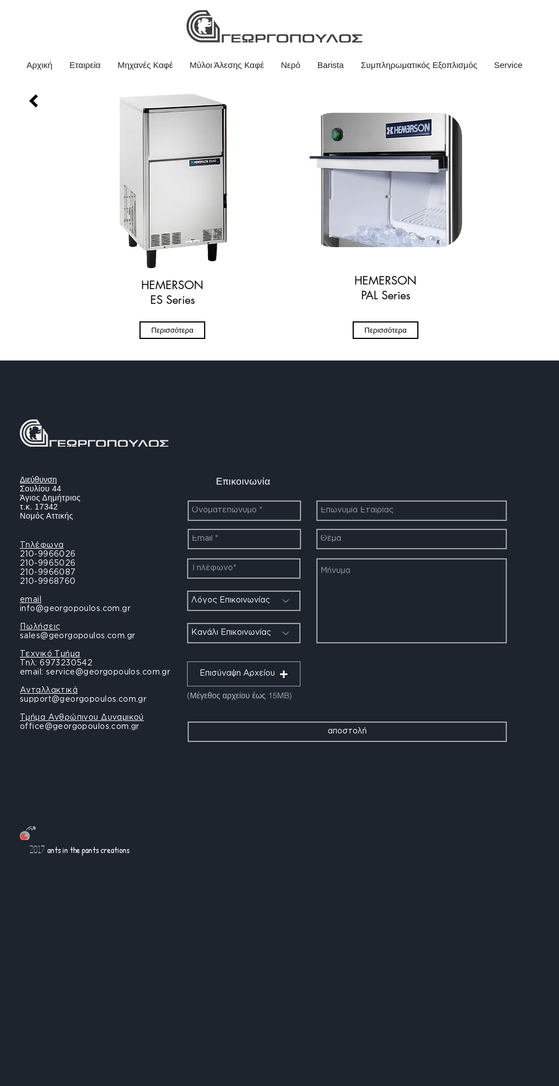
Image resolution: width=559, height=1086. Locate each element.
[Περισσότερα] (172, 330)
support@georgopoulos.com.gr (83, 699)
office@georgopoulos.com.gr (79, 726)
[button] (243, 673)
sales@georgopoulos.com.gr (77, 636)
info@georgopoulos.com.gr (75, 608)
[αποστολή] (347, 732)
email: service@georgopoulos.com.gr (95, 672)
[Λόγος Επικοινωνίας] (243, 601)
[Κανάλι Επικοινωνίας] (243, 633)
